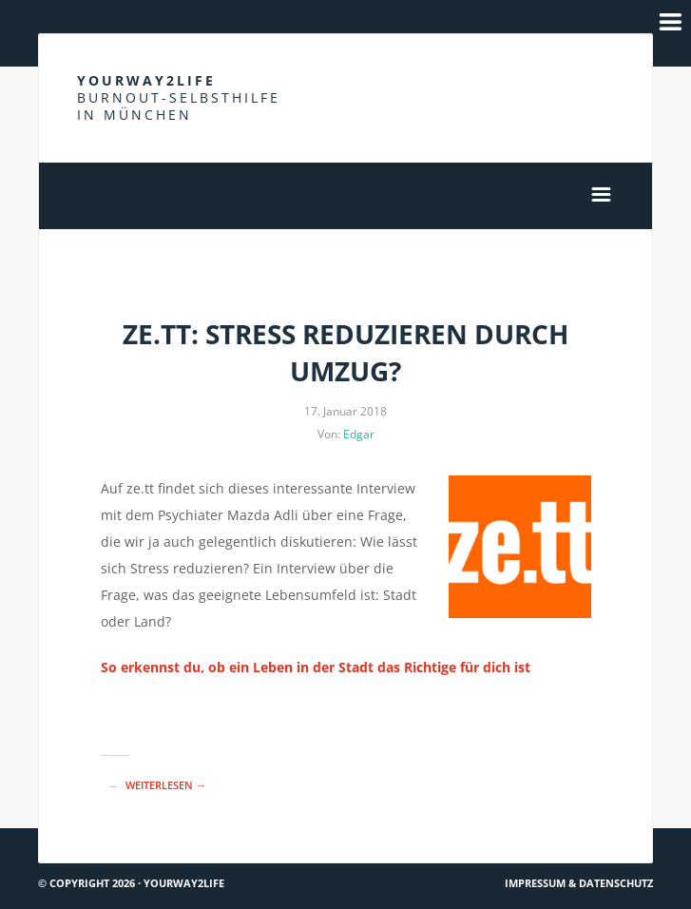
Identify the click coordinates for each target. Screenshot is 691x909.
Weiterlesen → (165, 785)
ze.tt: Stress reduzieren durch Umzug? (345, 352)
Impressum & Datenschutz (579, 883)
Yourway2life (178, 97)
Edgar (358, 434)
